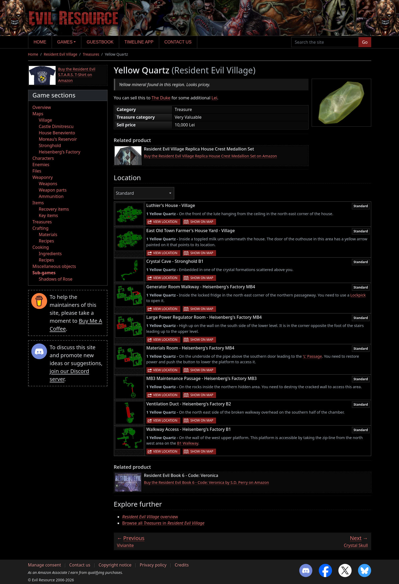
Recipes (46, 241)
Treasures (91, 54)
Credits (182, 565)
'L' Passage (312, 356)
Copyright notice (114, 565)
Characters (43, 158)
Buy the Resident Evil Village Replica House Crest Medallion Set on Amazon (210, 155)
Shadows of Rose (56, 279)
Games (65, 42)
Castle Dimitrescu (56, 126)
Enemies (41, 164)
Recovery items (54, 209)
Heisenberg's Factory (59, 152)
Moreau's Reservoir (58, 139)
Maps (38, 114)
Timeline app (138, 42)
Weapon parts (53, 190)
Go (364, 42)
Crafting (41, 228)
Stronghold (50, 145)
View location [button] (165, 221)
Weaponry (43, 177)
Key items (48, 215)
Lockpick (358, 295)
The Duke (161, 98)
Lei (214, 98)
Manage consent (44, 565)
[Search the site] (325, 42)
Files (37, 171)
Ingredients (50, 253)
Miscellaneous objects (54, 266)
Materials (48, 234)
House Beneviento (57, 133)
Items (38, 203)
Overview (42, 107)
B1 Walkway (187, 443)
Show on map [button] (201, 221)
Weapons (48, 184)
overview (150, 517)
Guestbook (100, 42)
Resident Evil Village (60, 54)
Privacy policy (153, 565)
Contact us (178, 42)
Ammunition (51, 196)
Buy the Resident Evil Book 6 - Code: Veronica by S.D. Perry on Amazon (206, 482)
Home (40, 42)
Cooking (41, 247)
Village (45, 120)
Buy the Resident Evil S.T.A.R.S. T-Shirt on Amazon (76, 75)
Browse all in (163, 523)
